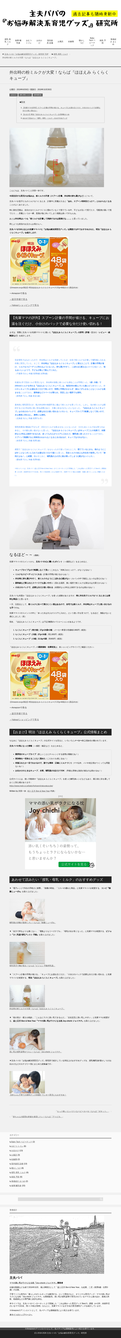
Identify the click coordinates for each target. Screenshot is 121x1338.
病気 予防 (103, 41)
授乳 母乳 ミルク (8, 41)
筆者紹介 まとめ (113, 41)
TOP (26, 54)
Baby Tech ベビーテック (92, 41)
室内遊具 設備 (50, 41)
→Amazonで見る (18, 293)
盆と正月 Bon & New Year (39, 791)
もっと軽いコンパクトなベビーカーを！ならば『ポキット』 (82, 1111)
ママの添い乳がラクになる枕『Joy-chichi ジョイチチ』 (33, 1283)
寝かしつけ (81, 41)
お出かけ (39, 41)
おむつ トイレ (29, 41)
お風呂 (60, 42)
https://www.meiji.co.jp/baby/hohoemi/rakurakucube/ (31, 786)
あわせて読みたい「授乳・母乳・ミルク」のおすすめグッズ (45, 118)
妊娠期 (71, 42)
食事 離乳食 (18, 41)
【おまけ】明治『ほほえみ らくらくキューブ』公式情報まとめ (46, 114)
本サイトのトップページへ (21, 1315)
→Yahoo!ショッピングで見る (24, 305)
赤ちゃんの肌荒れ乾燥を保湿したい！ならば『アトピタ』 (37, 1117)
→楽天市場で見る (18, 299)
